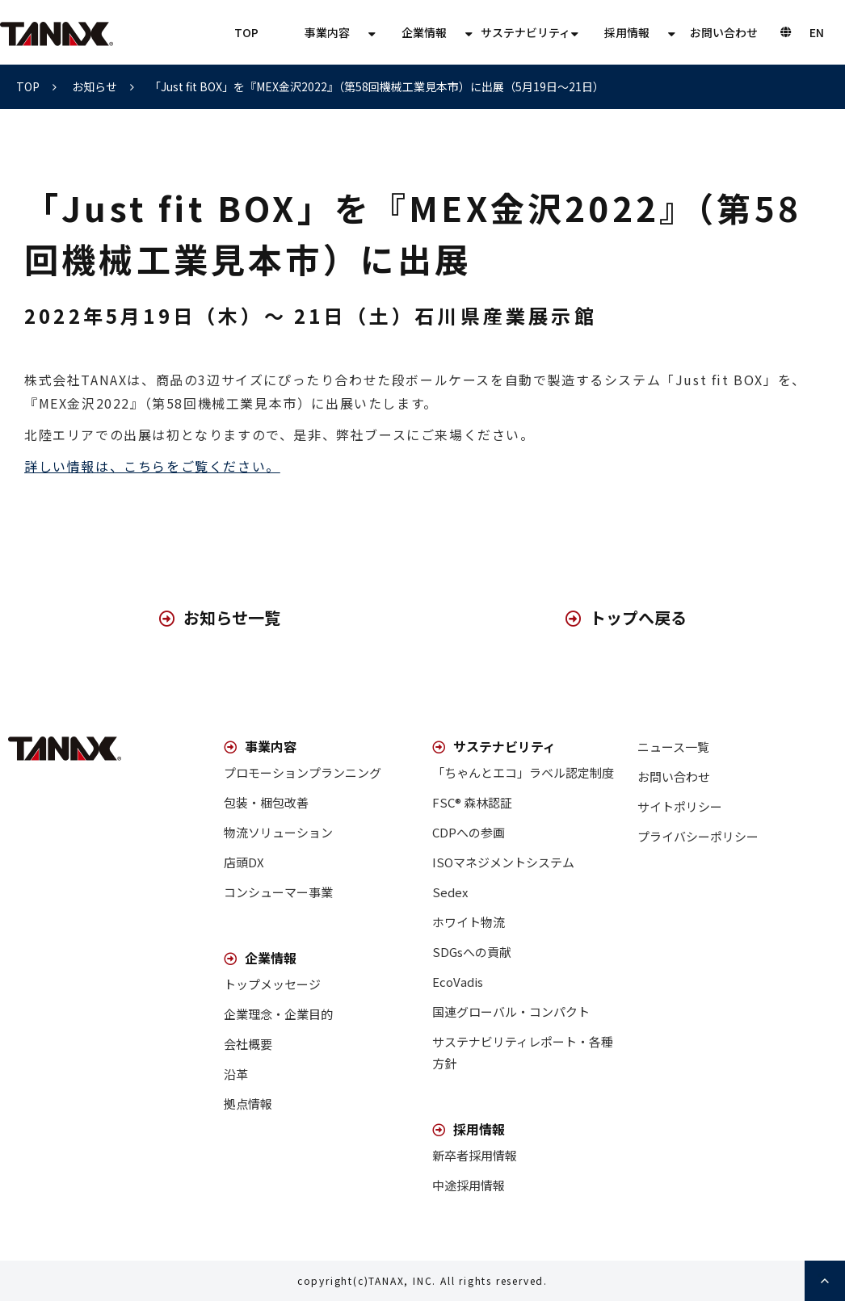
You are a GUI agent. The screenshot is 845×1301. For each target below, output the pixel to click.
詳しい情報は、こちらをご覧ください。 (152, 466)
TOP (246, 32)
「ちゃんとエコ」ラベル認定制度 (523, 772)
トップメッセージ (272, 984)
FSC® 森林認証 (472, 802)
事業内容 (327, 32)
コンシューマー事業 (278, 891)
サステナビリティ (525, 32)
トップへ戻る (638, 617)
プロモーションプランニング (302, 772)
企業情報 (424, 32)
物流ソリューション (278, 832)
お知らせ (94, 86)
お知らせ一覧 (231, 617)
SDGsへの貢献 (471, 951)
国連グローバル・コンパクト (511, 1011)
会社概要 (248, 1043)
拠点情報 (248, 1103)
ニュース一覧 (673, 746)
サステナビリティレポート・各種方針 (522, 1052)
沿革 (236, 1073)
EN (816, 32)
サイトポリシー (679, 806)
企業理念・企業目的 (278, 1013)
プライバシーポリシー (698, 836)
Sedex (450, 891)
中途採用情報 (468, 1185)
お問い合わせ (724, 32)
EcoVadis (457, 981)
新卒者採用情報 (474, 1155)
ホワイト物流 (468, 921)
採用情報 (627, 32)
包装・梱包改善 (266, 802)
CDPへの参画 (468, 832)
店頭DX (244, 862)
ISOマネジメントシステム (503, 862)
